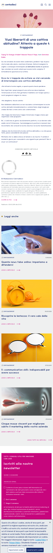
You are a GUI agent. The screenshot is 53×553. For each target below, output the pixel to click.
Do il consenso (11, 499)
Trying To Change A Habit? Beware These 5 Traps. (19, 55)
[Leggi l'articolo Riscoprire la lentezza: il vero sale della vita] (10, 324)
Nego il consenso (11, 503)
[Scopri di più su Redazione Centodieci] (9, 200)
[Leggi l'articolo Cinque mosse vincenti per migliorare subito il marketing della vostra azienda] (10, 432)
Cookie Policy (40, 542)
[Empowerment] (26, 35)
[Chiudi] (50, 524)
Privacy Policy (14, 544)
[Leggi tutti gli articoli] (39, 440)
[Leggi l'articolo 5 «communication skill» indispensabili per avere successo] (10, 378)
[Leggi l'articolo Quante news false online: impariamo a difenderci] (10, 270)
